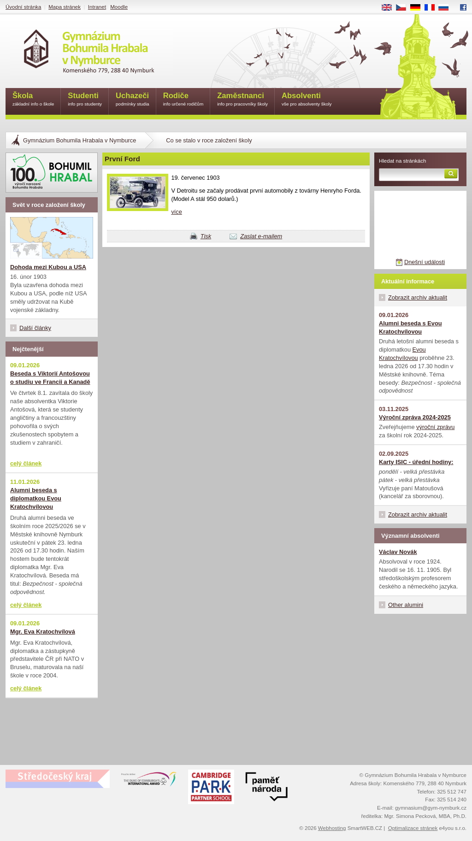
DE (418, 8)
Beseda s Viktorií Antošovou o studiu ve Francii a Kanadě (50, 377)
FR (432, 8)
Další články (35, 327)
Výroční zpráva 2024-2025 (415, 417)
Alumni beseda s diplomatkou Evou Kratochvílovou (35, 498)
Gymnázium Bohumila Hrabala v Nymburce (79, 140)
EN (390, 8)
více (176, 211)
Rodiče (183, 99)
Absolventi (307, 99)
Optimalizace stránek (413, 828)
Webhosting (332, 828)
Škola (33, 99)
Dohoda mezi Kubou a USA (48, 267)
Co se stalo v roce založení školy (209, 140)
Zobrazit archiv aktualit (417, 297)
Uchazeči (132, 99)
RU (447, 8)
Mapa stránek (64, 7)
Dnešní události (424, 262)
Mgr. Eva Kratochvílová (42, 631)
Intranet (97, 7)
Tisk (206, 236)
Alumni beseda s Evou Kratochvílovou (410, 327)
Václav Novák (398, 551)
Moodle (119, 7)
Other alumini (405, 604)
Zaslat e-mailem (261, 236)
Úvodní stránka (23, 7)
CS (404, 8)
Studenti (85, 99)
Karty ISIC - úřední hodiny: (416, 462)
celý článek (25, 463)
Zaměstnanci (242, 99)
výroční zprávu (435, 426)
